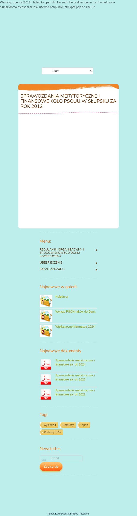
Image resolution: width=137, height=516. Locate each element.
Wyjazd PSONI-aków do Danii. (75, 311)
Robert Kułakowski (57, 513)
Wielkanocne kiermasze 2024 (75, 326)
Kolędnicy (61, 296)
